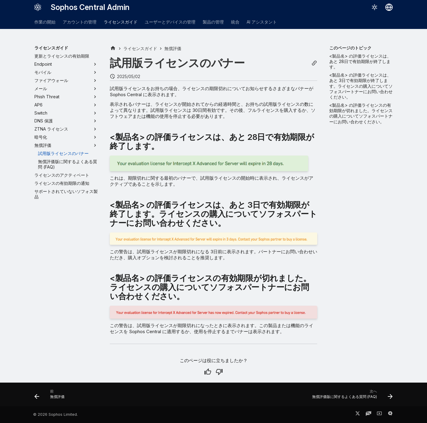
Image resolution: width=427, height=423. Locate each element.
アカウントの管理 (79, 21)
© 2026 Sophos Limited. (55, 414)
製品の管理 (213, 21)
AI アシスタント (262, 21)
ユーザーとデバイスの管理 (170, 21)
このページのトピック (350, 47)
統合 (235, 21)
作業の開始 (44, 21)
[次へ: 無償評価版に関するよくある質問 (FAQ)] (350, 396)
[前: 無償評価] (51, 396)
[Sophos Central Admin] (37, 7)
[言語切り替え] (389, 7)
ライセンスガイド (121, 21)
